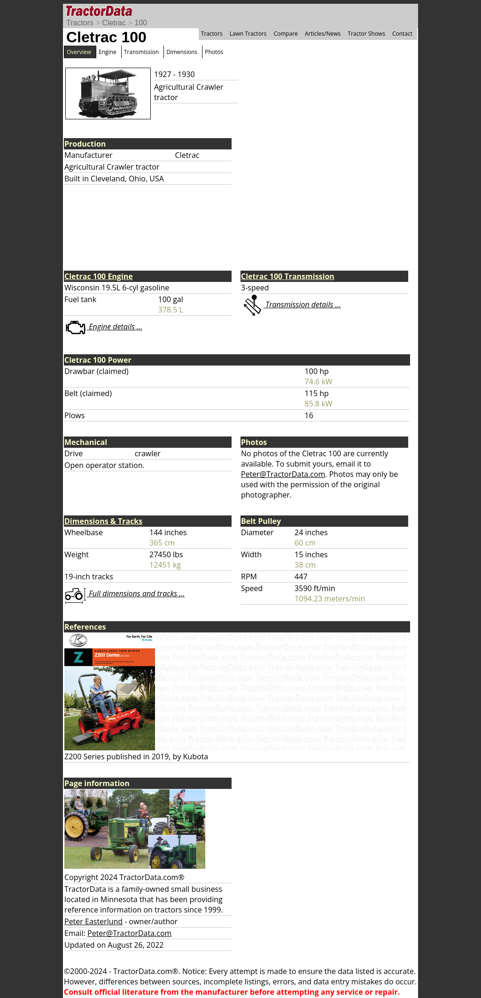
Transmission (141, 52)
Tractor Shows (366, 34)
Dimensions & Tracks (103, 521)
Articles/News (323, 34)
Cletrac (114, 23)
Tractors (79, 23)
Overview (79, 52)
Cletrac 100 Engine (98, 276)
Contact (402, 34)
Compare (285, 34)
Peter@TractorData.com (283, 474)
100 (140, 23)
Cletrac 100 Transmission (287, 276)
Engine (107, 52)
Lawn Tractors (248, 34)
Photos (214, 52)
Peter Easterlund (93, 921)
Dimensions (181, 52)
